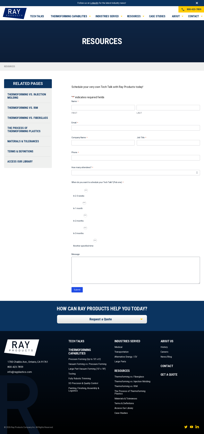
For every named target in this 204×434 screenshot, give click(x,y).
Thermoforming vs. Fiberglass (27, 118)
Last (139, 113)
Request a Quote (100, 319)
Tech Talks (37, 16)
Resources (134, 16)
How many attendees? (82, 167)
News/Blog (166, 356)
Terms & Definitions (20, 151)
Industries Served (107, 16)
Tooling (72, 373)
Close (197, 3)
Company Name (79, 137)
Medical (118, 347)
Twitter (186, 427)
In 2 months (78, 221)
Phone (75, 152)
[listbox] (102, 319)
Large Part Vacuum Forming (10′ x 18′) (87, 368)
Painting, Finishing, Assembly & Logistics (83, 389)
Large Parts (120, 361)
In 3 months (78, 233)
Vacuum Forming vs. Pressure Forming (87, 364)
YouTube (191, 427)
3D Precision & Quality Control (83, 383)
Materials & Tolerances (23, 141)
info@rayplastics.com (19, 371)
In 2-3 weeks (78, 196)
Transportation (122, 352)
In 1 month (78, 208)
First (74, 113)
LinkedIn (94, 3)
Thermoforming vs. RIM (22, 107)
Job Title (141, 137)
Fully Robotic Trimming (79, 378)
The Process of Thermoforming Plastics (23, 129)
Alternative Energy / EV (126, 356)
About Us (167, 341)
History (164, 347)
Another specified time (83, 246)
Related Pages (28, 83)
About (176, 16)
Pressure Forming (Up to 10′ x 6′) (84, 359)
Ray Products (21, 352)
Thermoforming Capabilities (69, 16)
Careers (164, 352)
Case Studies (157, 16)
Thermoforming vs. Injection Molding (26, 96)
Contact (193, 16)
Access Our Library (20, 161)
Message (76, 254)
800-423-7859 (191, 9)
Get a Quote (169, 374)
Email (75, 123)
